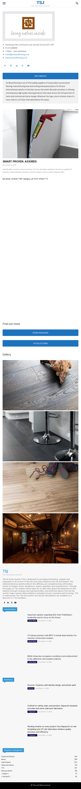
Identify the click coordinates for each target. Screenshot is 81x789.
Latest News (32, 621)
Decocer (31, 688)
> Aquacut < (32, 712)
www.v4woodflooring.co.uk (16, 57)
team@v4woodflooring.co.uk (17, 54)
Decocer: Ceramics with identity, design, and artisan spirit (51, 685)
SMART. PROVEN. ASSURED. (20, 161)
